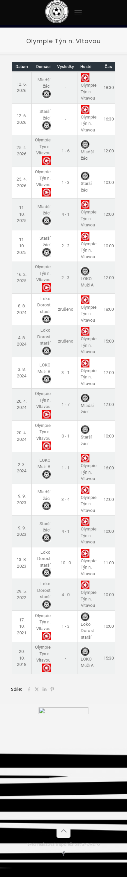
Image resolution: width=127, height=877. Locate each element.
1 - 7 (65, 404)
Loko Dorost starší (87, 627)
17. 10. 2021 (21, 626)
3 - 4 (65, 499)
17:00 (108, 372)
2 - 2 (65, 245)
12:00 (108, 150)
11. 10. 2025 (21, 214)
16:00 (108, 467)
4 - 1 (65, 214)
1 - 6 (65, 150)
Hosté (85, 66)
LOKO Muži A (87, 277)
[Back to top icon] (63, 831)
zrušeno (65, 309)
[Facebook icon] (63, 854)
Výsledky (65, 66)
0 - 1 (65, 436)
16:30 (108, 119)
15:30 (108, 658)
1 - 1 (65, 467)
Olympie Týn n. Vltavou (88, 119)
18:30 (108, 87)
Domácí (43, 66)
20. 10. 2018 (21, 658)
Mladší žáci (44, 86)
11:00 (108, 562)
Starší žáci (45, 118)
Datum (22, 66)
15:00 (108, 341)
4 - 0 (65, 594)
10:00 (108, 182)
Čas (108, 66)
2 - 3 (65, 277)
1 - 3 (65, 182)
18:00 (108, 309)
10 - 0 (66, 562)
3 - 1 (65, 372)
